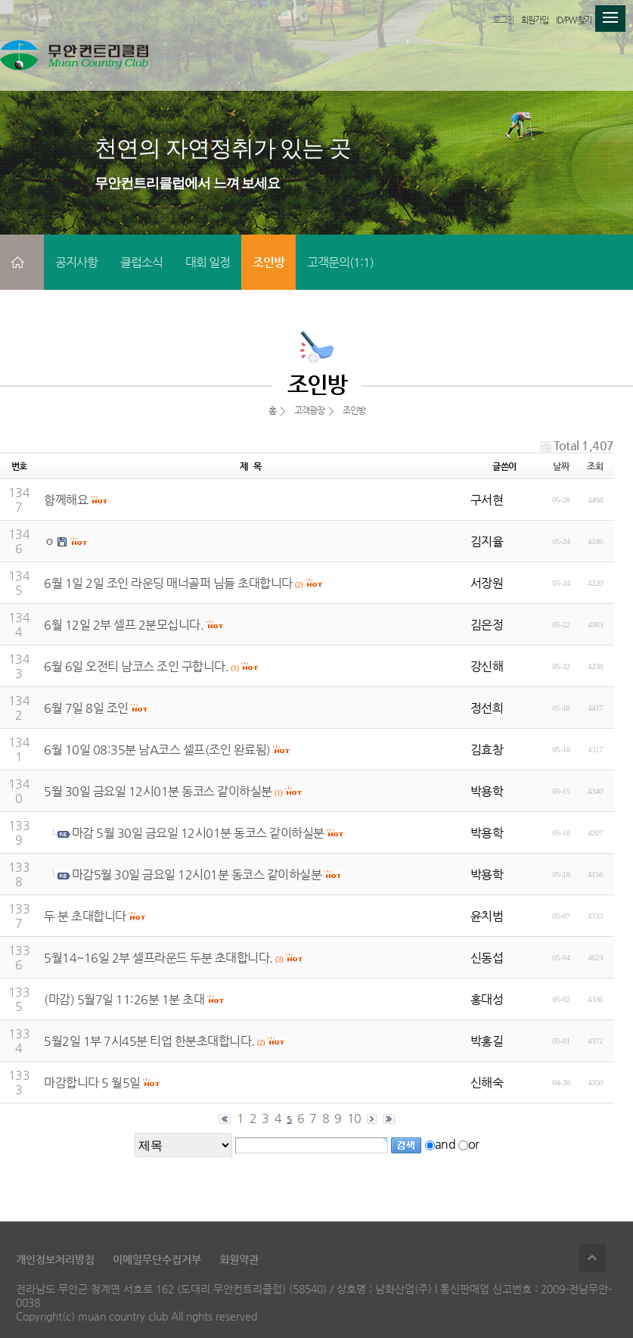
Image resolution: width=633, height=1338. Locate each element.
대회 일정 (207, 262)
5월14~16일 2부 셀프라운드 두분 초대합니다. (158, 958)
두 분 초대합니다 (85, 916)
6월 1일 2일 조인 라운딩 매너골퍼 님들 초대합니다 (168, 583)
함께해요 (66, 500)
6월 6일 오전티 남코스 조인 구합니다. (136, 666)
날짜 (561, 466)
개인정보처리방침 (55, 1259)
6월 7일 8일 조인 (86, 708)
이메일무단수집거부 (157, 1259)
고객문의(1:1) (340, 262)
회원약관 (239, 1259)
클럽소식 (141, 262)
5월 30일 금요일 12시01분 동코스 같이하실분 (158, 791)
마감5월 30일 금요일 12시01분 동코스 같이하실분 (197, 874)
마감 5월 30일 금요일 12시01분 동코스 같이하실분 (198, 833)
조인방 (268, 262)
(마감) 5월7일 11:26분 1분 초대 (124, 999)
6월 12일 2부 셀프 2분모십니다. (123, 625)
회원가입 (534, 20)
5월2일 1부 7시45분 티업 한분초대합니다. (149, 1041)
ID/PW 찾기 (573, 20)
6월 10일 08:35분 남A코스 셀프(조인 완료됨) (157, 749)
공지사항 (76, 262)
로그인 (503, 20)
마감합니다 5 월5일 (92, 1082)
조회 (595, 466)
